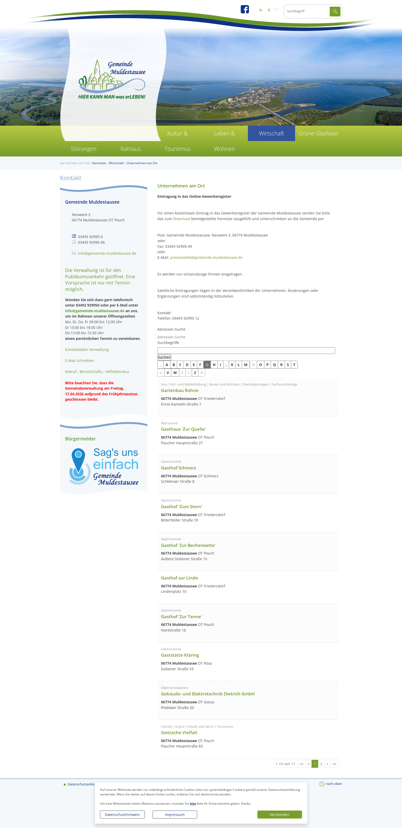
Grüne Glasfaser (318, 133)
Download (181, 218)
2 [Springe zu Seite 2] (321, 763)
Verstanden (279, 814)
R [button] (281, 364)
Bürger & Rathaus (130, 141)
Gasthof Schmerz (178, 468)
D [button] (187, 364)
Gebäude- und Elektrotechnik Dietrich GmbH (208, 694)
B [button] (174, 364)
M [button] (245, 364)
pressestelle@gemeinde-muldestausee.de (206, 257)
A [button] (167, 364)
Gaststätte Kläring (180, 655)
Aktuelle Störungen (83, 141)
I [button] (220, 364)
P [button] (267, 364)
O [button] (260, 364)
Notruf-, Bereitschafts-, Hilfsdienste (95, 371)
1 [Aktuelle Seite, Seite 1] (315, 763)
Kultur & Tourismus (177, 141)
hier (193, 803)
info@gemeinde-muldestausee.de (107, 253)
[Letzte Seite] (334, 764)
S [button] (288, 364)
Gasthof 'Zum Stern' (181, 506)
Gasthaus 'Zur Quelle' (183, 429)
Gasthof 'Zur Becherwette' (188, 545)
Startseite (99, 163)
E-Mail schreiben (79, 360)
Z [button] (195, 372)
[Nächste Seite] (327, 764)
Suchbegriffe (168, 342)
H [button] (214, 364)
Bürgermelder (80, 439)
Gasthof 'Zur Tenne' (181, 616)
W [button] (175, 372)
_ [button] (160, 364)
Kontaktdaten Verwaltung (87, 349)
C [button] (180, 364)
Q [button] (274, 364)
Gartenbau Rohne (179, 390)
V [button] (168, 372)
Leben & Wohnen (224, 141)
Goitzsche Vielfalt (179, 732)
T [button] (294, 364)
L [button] (239, 364)
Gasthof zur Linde (179, 578)
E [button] (194, 364)
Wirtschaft (271, 133)
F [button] (200, 364)
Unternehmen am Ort (142, 163)
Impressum (175, 814)
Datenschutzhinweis (122, 814)
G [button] (207, 364)
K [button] (232, 364)
